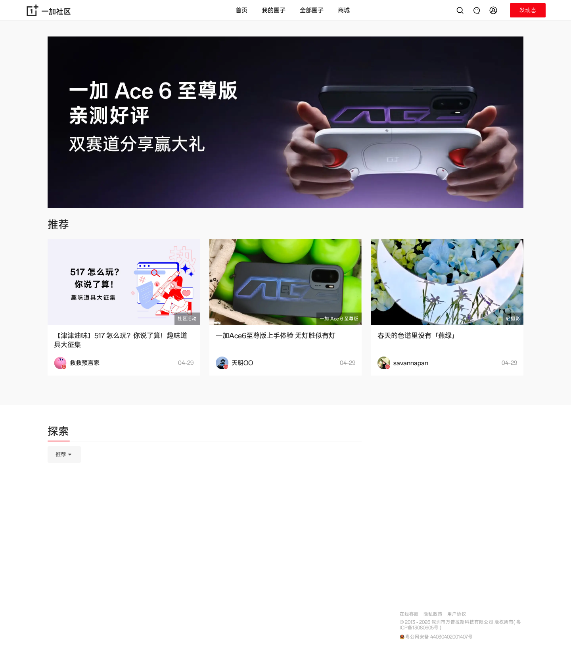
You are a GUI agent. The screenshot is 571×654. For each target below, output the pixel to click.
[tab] (58, 432)
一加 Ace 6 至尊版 (339, 319)
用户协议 (456, 614)
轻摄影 (513, 319)
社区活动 (187, 319)
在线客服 (409, 614)
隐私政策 (433, 614)
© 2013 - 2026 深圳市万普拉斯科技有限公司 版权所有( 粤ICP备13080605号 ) (460, 625)
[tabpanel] (205, 494)
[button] (494, 10)
